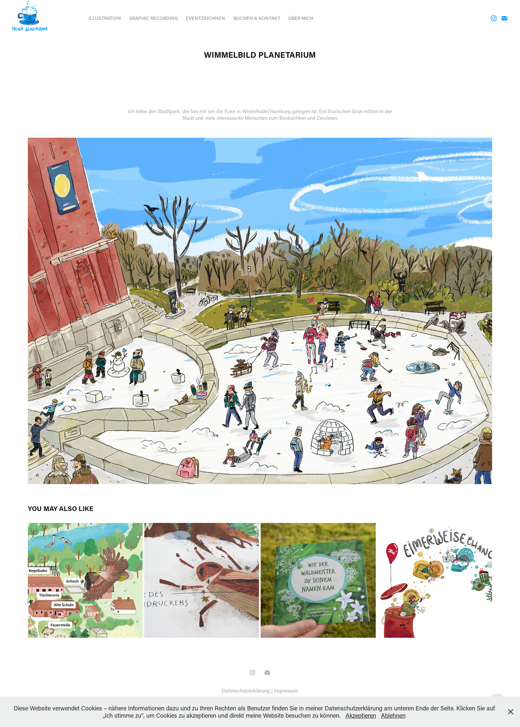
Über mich (300, 18)
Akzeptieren (361, 715)
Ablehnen (393, 715)
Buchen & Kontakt (256, 18)
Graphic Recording (153, 18)
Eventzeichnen (205, 18)
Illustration (105, 18)
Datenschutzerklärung (246, 690)
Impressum (286, 690)
